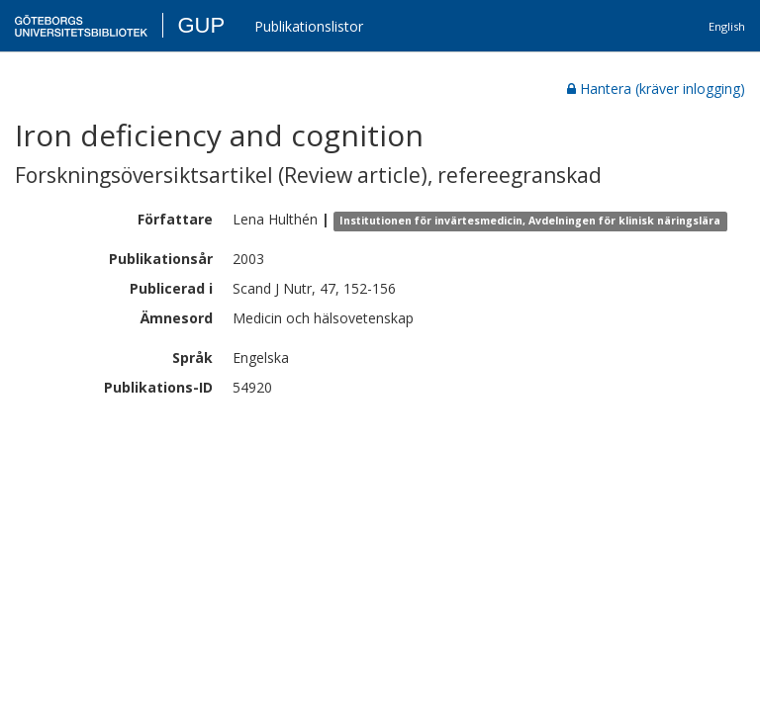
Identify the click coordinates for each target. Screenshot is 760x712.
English (727, 26)
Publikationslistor (308, 26)
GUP (201, 25)
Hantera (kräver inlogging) (656, 88)
